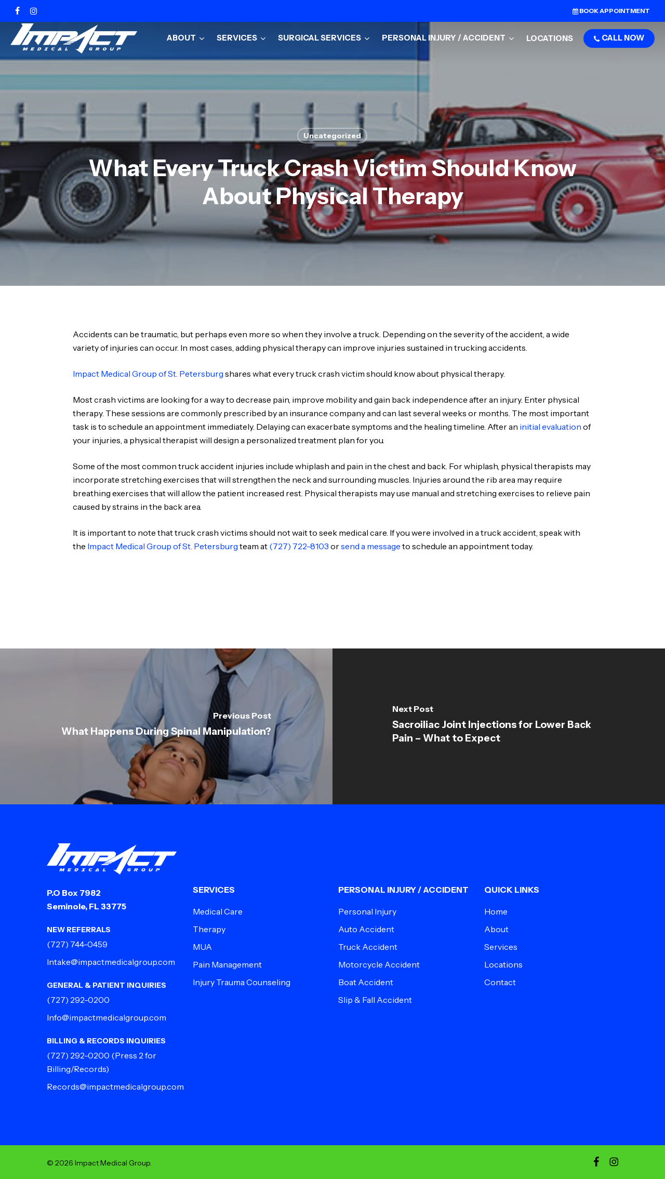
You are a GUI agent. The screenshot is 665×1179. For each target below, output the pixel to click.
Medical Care (218, 911)
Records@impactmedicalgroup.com (115, 1086)
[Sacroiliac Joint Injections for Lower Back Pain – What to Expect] (498, 726)
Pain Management (227, 964)
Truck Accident (367, 947)
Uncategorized (332, 135)
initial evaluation (550, 426)
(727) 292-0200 (78, 1000)
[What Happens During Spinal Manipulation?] (166, 726)
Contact (500, 982)
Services (500, 947)
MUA (202, 947)
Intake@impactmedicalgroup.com (111, 962)
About (496, 929)
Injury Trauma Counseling (241, 982)
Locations (503, 964)
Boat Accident (365, 982)
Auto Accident (366, 929)
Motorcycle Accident (379, 964)
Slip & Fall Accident (375, 1000)
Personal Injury (367, 911)
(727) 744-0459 (77, 944)
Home (496, 911)
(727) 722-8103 (299, 546)
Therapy (209, 929)
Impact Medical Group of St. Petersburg (148, 373)
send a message (371, 546)
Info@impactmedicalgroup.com (106, 1017)
